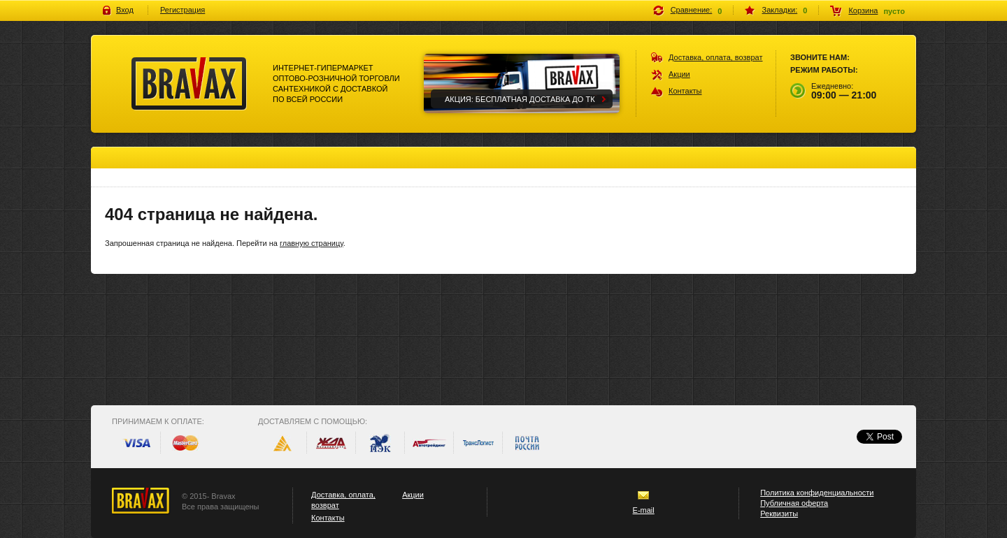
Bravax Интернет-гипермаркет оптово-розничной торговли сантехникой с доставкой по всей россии (189, 83)
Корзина (863, 10)
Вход (125, 10)
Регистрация (182, 10)
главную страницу (311, 243)
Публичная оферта (794, 503)
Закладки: (780, 10)
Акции (679, 74)
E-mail (644, 510)
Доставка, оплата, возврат (716, 57)
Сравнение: (692, 10)
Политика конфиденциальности (816, 492)
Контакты (685, 91)
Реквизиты (779, 513)
